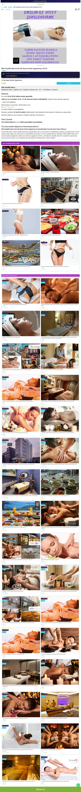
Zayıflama (10, 7)
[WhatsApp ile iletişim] (78, 785)
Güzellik (5, 7)
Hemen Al (40, 789)
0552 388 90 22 (8, 107)
